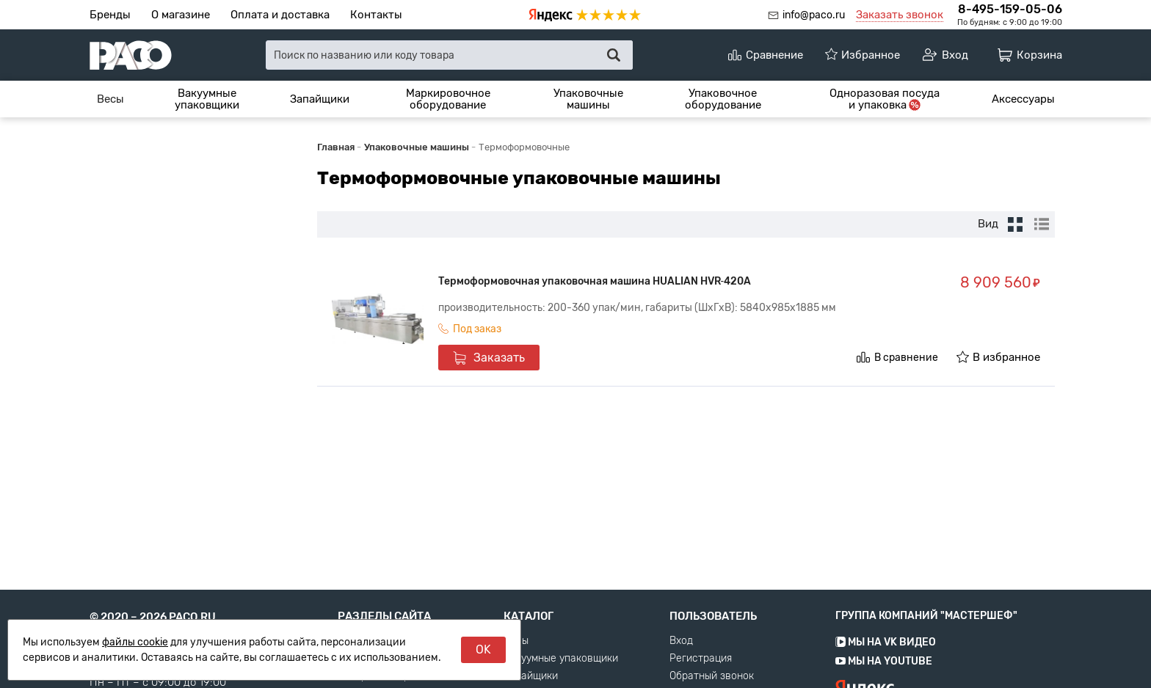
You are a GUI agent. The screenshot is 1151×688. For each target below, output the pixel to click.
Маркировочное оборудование (448, 99)
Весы (110, 99)
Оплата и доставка (280, 14)
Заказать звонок (899, 14)
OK (483, 649)
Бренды (110, 14)
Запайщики (319, 99)
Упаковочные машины (588, 99)
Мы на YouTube (883, 682)
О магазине (180, 14)
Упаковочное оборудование (723, 99)
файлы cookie (135, 642)
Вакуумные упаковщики (207, 99)
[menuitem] (110, 99)
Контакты (376, 14)
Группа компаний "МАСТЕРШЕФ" (926, 636)
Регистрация (700, 679)
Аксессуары (1023, 99)
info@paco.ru (814, 15)
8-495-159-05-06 (1010, 9)
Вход (681, 661)
